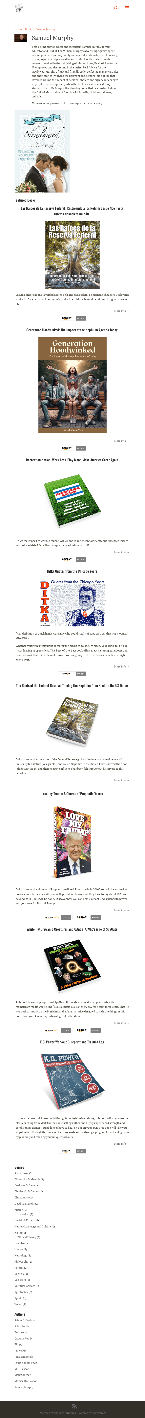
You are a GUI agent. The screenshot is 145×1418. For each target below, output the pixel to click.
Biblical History (26, 1237)
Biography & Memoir (27, 1179)
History (18, 1232)
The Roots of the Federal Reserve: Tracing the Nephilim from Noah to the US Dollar (72, 685)
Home (18, 29)
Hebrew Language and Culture (32, 1226)
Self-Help (20, 1280)
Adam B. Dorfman (25, 1320)
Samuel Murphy (45, 29)
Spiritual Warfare (24, 1286)
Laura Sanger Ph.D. (26, 1363)
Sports (18, 1298)
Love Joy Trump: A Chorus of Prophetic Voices (72, 793)
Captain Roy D (23, 1338)
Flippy (18, 1344)
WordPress (99, 1413)
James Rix (20, 1350)
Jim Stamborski (23, 1356)
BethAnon (20, 1332)
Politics (19, 1267)
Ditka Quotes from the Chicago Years (72, 571)
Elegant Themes (65, 1413)
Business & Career (25, 1185)
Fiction (18, 1209)
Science (19, 1273)
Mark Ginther (22, 1375)
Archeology (21, 1173)
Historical (23, 1214)
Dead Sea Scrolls (24, 1203)
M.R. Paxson (21, 1369)
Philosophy (21, 1261)
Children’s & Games (26, 1191)
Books (29, 29)
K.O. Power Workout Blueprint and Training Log (72, 1041)
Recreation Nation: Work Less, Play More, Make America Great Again (72, 459)
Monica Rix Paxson (25, 1381)
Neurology (20, 1255)
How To (19, 1243)
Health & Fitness (24, 1220)
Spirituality (21, 1292)
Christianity (21, 1197)
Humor (18, 1249)
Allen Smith (21, 1326)
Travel (18, 1304)
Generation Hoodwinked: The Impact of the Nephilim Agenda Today (72, 329)
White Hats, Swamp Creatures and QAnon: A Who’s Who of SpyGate (72, 929)
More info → (121, 311)
